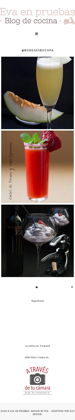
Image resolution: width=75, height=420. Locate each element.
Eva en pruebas (20, 411)
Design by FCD (39, 411)
